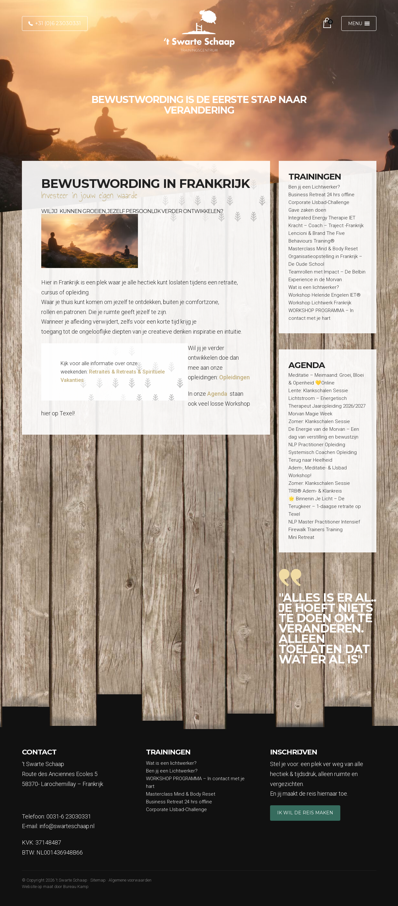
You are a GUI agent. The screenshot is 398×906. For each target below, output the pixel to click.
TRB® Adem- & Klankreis (315, 491)
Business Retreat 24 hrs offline (321, 195)
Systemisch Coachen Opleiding (322, 452)
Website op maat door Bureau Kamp (55, 886)
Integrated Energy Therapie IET (321, 218)
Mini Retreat (301, 537)
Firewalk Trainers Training (315, 529)
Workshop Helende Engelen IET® (324, 295)
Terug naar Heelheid (310, 460)
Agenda (217, 393)
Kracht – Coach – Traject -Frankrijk (326, 225)
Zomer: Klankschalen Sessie (319, 421)
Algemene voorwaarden (130, 880)
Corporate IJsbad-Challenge (318, 202)
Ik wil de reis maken (305, 813)
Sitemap (98, 880)
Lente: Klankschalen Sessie (318, 390)
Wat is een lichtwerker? (313, 287)
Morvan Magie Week (310, 414)
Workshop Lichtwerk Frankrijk (319, 303)
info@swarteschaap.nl (66, 826)
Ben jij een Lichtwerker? (314, 187)
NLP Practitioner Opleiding (316, 445)
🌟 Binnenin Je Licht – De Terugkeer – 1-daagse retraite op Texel (324, 506)
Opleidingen (234, 377)
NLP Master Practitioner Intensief (324, 522)
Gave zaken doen (307, 210)
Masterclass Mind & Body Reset (323, 249)
